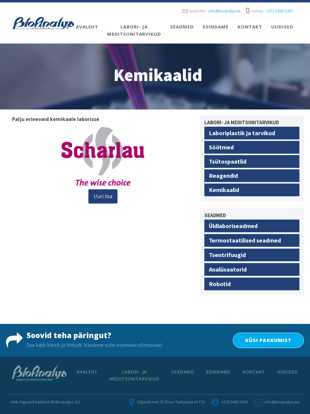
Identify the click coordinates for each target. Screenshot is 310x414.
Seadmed (182, 27)
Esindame (216, 27)
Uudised (282, 27)
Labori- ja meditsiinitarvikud (134, 30)
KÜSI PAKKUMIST (268, 340)
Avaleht (87, 27)
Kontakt (250, 27)
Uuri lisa (103, 196)
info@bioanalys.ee (224, 11)
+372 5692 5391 (279, 11)
